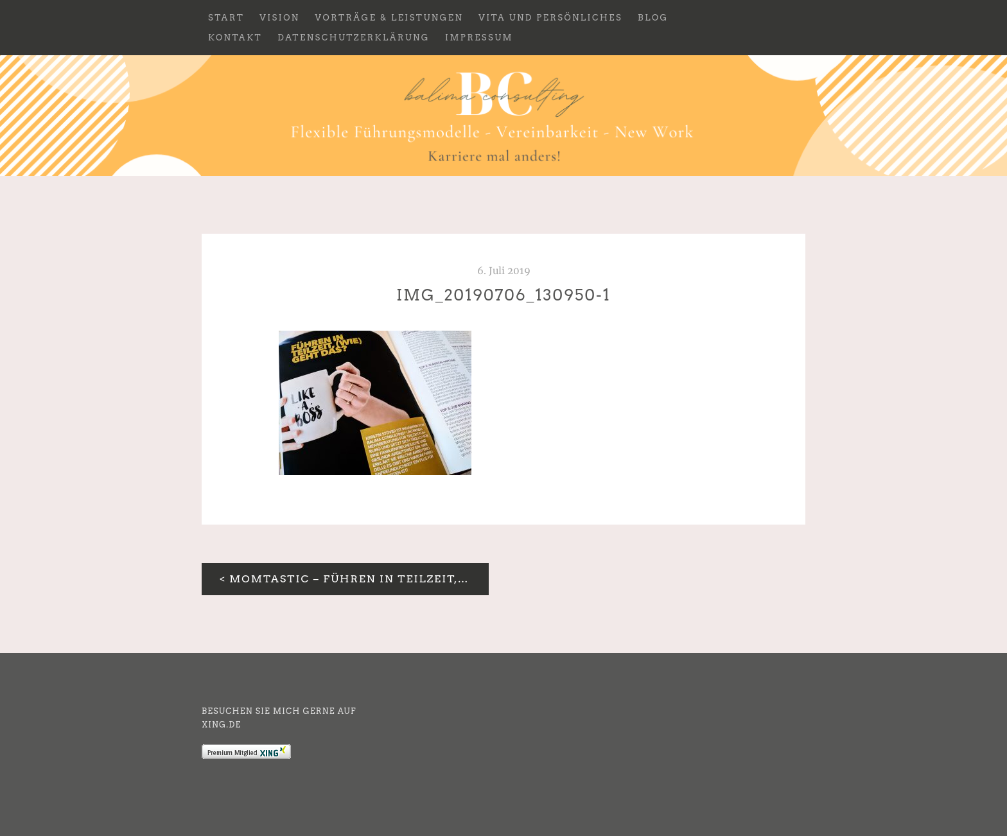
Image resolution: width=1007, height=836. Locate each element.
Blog (653, 17)
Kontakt (235, 37)
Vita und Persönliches (550, 17)
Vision (279, 17)
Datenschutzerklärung (353, 37)
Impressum (479, 37)
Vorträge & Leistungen (389, 17)
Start (226, 17)
